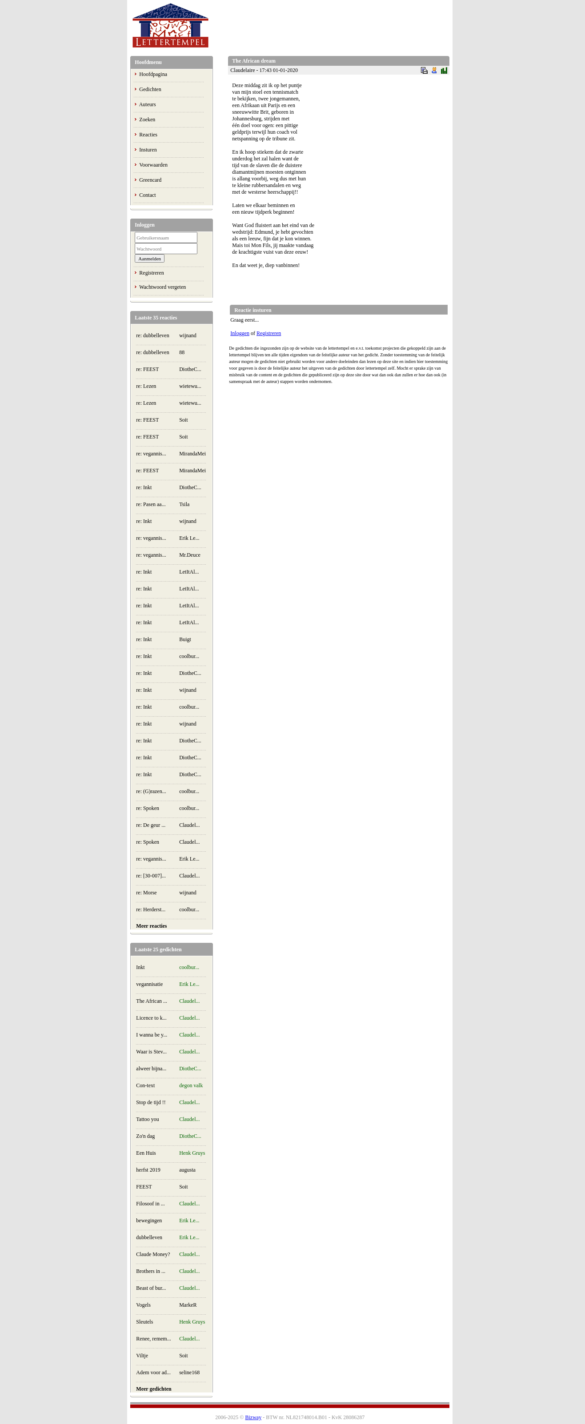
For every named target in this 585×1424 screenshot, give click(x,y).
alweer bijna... (151, 1068)
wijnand (187, 335)
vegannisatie (149, 984)
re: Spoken (147, 808)
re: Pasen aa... (150, 504)
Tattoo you (147, 1119)
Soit (183, 420)
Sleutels (144, 1322)
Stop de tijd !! (150, 1102)
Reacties (148, 135)
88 (181, 352)
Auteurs (147, 104)
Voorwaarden (153, 165)
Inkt (140, 967)
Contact (147, 195)
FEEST (144, 1187)
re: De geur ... (150, 825)
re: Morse (146, 893)
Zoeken (147, 119)
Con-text (145, 1085)
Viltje (142, 1355)
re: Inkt (144, 487)
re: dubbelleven (152, 335)
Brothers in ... (150, 1271)
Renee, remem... (153, 1339)
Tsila (184, 504)
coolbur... (189, 656)
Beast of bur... (151, 1288)
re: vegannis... (151, 454)
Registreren (151, 273)
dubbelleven (149, 1237)
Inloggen (239, 333)
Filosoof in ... (150, 1204)
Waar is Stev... (151, 1052)
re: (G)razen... (151, 791)
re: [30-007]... (151, 876)
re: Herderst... (150, 909)
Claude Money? (153, 1254)
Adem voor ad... (153, 1372)
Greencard (150, 180)
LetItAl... (189, 572)
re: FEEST (147, 369)
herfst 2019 (148, 1170)
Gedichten (150, 89)
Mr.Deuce (189, 555)
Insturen (147, 150)
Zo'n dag (145, 1136)
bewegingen (149, 1220)
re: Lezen (146, 386)
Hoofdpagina (153, 74)
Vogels (143, 1305)
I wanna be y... (151, 1035)
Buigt (185, 639)
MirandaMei (192, 454)
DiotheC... (190, 369)
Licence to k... (151, 1018)
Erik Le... (189, 538)
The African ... (151, 1001)
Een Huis (146, 1153)
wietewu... (190, 386)
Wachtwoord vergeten (162, 287)
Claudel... (189, 825)
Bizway (253, 1417)
